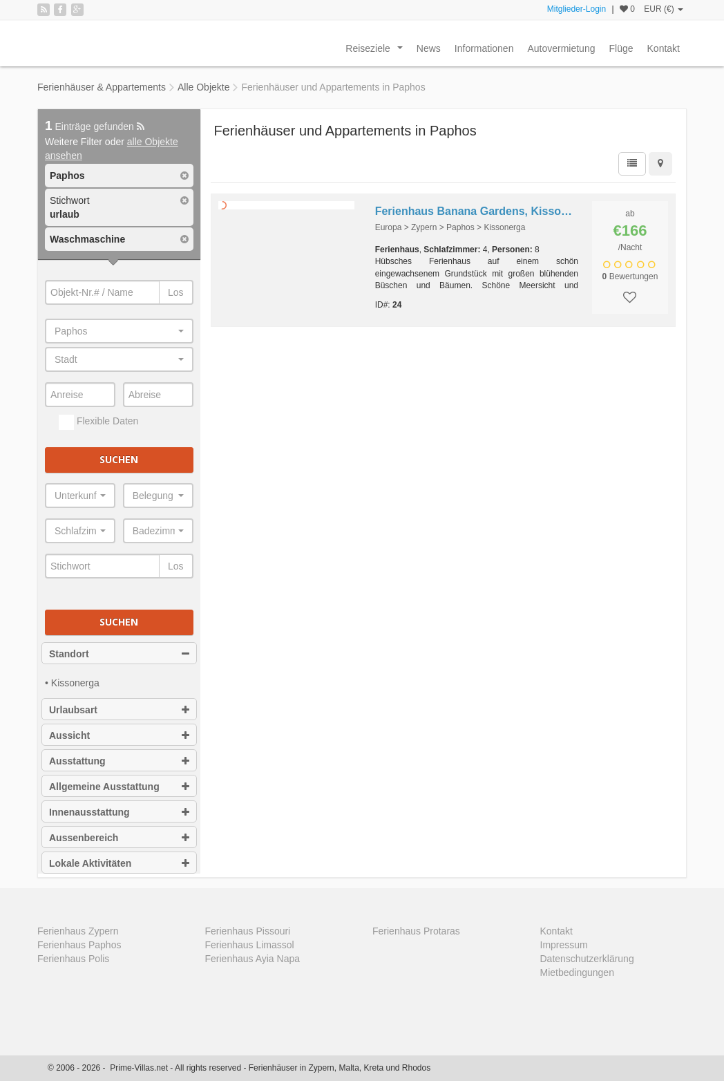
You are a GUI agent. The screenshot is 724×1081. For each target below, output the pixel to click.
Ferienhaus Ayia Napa (253, 958)
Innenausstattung (119, 812)
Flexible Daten (98, 422)
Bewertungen (630, 276)
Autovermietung (561, 48)
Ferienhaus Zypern (78, 931)
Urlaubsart (119, 710)
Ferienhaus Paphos (79, 944)
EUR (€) (663, 9)
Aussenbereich (119, 838)
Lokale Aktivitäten (119, 863)
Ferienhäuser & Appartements (101, 87)
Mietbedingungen (577, 972)
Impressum (564, 944)
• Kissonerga (72, 682)
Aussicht (119, 735)
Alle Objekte (203, 87)
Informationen (484, 48)
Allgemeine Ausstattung (119, 787)
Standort (119, 654)
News (429, 48)
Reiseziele (376, 52)
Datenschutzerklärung (587, 958)
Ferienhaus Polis (73, 958)
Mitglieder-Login (576, 9)
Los (176, 292)
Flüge (621, 48)
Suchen (118, 459)
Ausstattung (119, 761)
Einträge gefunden (94, 126)
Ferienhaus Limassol (249, 944)
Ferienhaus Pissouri (248, 931)
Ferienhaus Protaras (416, 931)
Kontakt (663, 48)
